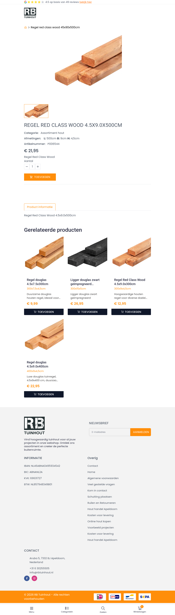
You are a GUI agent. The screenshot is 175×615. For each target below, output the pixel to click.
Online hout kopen (99, 521)
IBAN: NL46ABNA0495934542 (42, 466)
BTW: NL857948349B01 (38, 484)
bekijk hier (85, 2)
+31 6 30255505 (39, 568)
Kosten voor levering (101, 515)
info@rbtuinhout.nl (41, 572)
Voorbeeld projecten (101, 527)
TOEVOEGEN (40, 177)
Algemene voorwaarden (103, 478)
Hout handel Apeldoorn (102, 509)
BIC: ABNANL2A (33, 472)
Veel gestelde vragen (101, 484)
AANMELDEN (141, 432)
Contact (93, 466)
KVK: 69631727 (33, 478)
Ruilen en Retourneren (102, 503)
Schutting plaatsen (100, 496)
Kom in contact (97, 490)
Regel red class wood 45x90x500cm (55, 27)
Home (91, 472)
